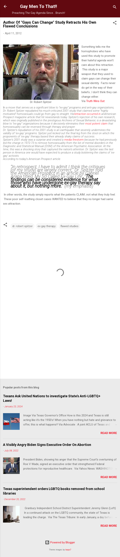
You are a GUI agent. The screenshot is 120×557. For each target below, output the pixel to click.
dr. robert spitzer (22, 226)
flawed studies (69, 226)
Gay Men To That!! (38, 6)
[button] (114, 23)
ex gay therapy (47, 226)
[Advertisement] (60, 346)
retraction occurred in (87, 114)
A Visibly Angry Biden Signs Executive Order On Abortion (47, 445)
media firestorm (74, 139)
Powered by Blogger (60, 542)
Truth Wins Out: (95, 101)
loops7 (68, 549)
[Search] (114, 7)
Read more (109, 433)
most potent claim (96, 123)
